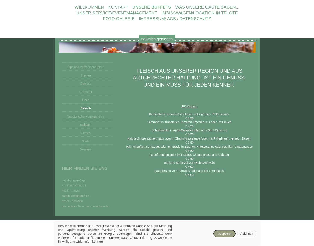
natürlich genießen (157, 39)
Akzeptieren (224, 234)
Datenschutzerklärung (136, 238)
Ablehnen (246, 234)
